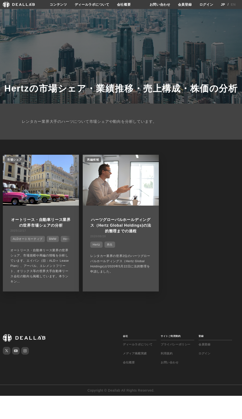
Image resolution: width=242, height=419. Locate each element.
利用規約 (167, 353)
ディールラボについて (92, 4)
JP (223, 4)
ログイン (206, 4)
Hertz (96, 244)
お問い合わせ (160, 4)
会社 (125, 336)
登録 (201, 336)
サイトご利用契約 (171, 336)
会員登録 (185, 4)
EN (233, 4)
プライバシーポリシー (175, 344)
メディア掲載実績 (135, 353)
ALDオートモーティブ (28, 239)
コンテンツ (58, 4)
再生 (110, 244)
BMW (52, 239)
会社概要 (124, 4)
